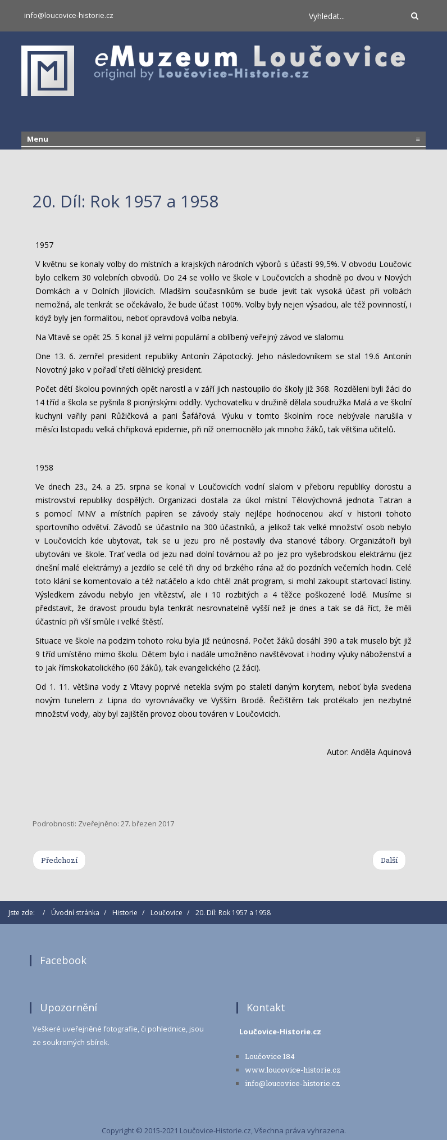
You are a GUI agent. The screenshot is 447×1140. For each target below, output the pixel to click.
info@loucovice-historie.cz (68, 15)
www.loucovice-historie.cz (293, 1070)
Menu (223, 139)
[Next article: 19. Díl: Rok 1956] (389, 860)
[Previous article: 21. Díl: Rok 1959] (59, 860)
